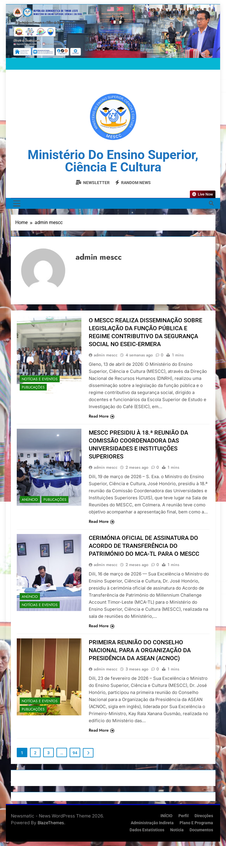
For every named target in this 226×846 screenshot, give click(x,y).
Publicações (33, 387)
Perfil (183, 815)
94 (75, 752)
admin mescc (106, 355)
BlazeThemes (51, 822)
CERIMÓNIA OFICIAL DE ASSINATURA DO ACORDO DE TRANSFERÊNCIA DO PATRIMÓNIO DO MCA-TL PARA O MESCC (144, 545)
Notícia (177, 829)
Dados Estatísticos (147, 829)
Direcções (204, 815)
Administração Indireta (152, 822)
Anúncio (30, 499)
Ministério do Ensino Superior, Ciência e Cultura (113, 160)
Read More (101, 416)
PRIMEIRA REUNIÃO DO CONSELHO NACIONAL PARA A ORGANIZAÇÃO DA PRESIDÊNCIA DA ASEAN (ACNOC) (140, 650)
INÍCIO (166, 815)
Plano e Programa (196, 822)
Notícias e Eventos (40, 379)
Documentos (201, 829)
